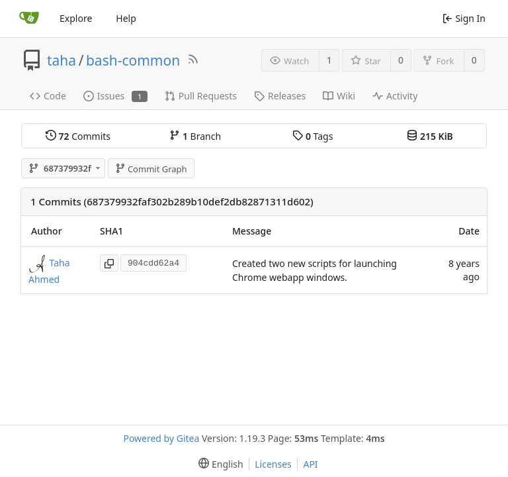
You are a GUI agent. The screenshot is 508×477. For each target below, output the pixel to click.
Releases (280, 95)
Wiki (339, 95)
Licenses (273, 464)
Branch (195, 136)
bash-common (133, 60)
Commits (78, 136)
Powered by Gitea (161, 438)
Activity (394, 95)
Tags (312, 136)
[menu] (218, 464)
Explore (76, 18)
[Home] (29, 18)
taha (61, 60)
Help (126, 18)
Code (48, 95)
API (310, 464)
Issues (115, 95)
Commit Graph (151, 169)
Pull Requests (201, 95)
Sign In (464, 18)
